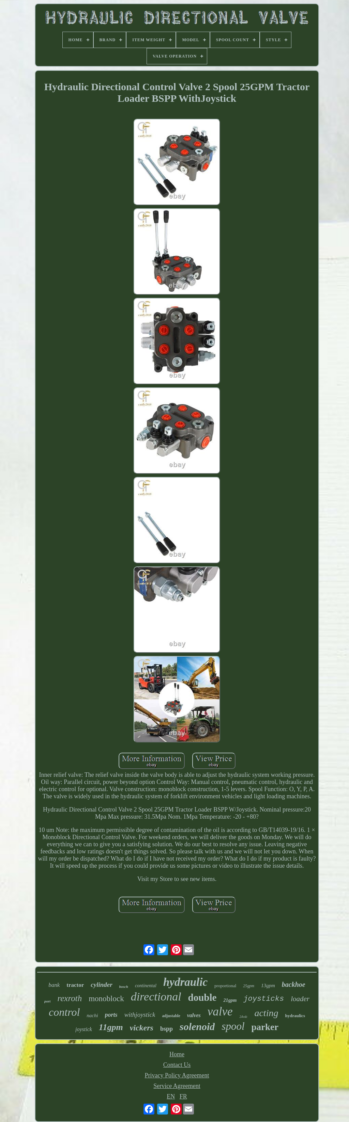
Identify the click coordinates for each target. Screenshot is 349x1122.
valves (194, 1015)
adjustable (171, 1015)
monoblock (106, 998)
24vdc (244, 1017)
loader (300, 999)
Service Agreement (176, 1086)
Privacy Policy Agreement (177, 1075)
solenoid (197, 1026)
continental (145, 985)
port (47, 1001)
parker (265, 1027)
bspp (166, 1028)
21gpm (230, 1000)
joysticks (263, 999)
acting (266, 1013)
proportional (225, 985)
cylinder (101, 984)
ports (111, 1014)
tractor (75, 985)
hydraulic (185, 982)
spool (233, 1026)
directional (156, 996)
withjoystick (139, 1014)
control (64, 1012)
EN (171, 1096)
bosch (123, 986)
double (202, 997)
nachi (92, 1015)
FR (183, 1096)
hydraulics (295, 1015)
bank (54, 985)
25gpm (248, 985)
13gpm (268, 985)
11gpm (111, 1027)
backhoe (293, 984)
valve (220, 1011)
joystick (83, 1029)
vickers (141, 1027)
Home (176, 1054)
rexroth (69, 998)
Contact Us (177, 1064)
